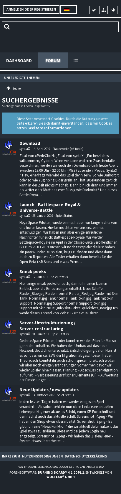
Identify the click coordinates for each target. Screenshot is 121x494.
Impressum (11, 456)
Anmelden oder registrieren (31, 9)
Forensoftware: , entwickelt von (60, 474)
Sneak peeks (32, 271)
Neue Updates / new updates (49, 389)
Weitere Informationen (50, 127)
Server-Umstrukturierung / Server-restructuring (47, 325)
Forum (53, 60)
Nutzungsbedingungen (42, 456)
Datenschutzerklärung (86, 456)
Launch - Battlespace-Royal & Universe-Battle (50, 207)
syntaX (24, 148)
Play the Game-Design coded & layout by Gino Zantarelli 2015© (60, 467)
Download (29, 143)
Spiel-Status (63, 216)
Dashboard (19, 60)
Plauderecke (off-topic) (67, 149)
